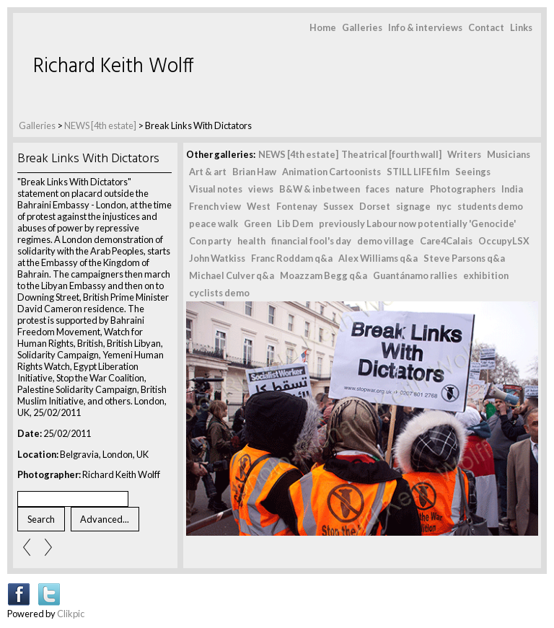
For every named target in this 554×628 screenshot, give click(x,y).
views (260, 189)
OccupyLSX (503, 241)
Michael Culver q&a (231, 275)
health (251, 241)
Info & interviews (425, 27)
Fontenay (296, 206)
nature (409, 189)
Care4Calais (446, 241)
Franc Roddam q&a (292, 258)
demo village (385, 241)
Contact (486, 27)
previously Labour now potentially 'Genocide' (417, 223)
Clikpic (70, 613)
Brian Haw (254, 171)
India (512, 189)
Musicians (508, 154)
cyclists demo (219, 292)
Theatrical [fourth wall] (391, 154)
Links (521, 27)
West (259, 206)
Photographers (463, 189)
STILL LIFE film (418, 171)
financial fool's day (311, 241)
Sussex (338, 206)
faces (378, 189)
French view (215, 206)
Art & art (208, 171)
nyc (444, 206)
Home (322, 27)
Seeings (473, 171)
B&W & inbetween (319, 189)
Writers (464, 154)
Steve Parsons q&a (464, 258)
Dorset (374, 206)
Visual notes (215, 189)
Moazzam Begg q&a (323, 275)
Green (257, 223)
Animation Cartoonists (331, 171)
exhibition (486, 275)
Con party (210, 241)
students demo (490, 206)
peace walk (213, 223)
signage (413, 206)
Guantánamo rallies (415, 275)
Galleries (362, 27)
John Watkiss (217, 258)
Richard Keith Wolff (113, 66)
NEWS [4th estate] (101, 125)
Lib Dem (295, 223)
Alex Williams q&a (378, 258)
